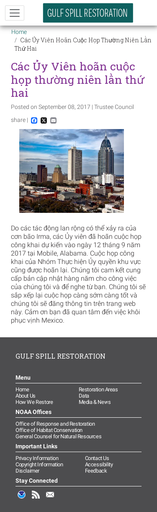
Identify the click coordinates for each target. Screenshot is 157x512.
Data (84, 396)
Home (19, 31)
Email (50, 499)
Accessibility (99, 464)
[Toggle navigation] (14, 13)
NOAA (22, 499)
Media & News (95, 402)
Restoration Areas (98, 389)
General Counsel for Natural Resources (58, 436)
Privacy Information (36, 458)
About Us (25, 396)
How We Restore (34, 402)
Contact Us (97, 458)
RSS (36, 499)
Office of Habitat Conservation (48, 430)
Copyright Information (39, 464)
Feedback (96, 471)
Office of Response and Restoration (55, 424)
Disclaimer (27, 471)
